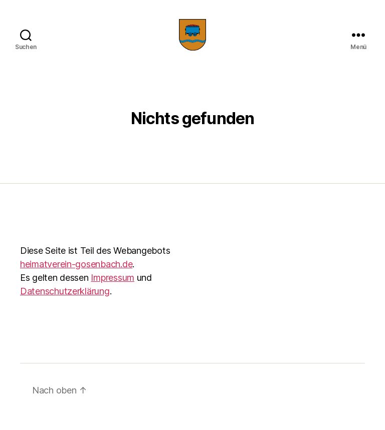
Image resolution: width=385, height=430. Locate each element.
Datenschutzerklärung (65, 304)
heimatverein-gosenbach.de (76, 277)
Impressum (112, 290)
